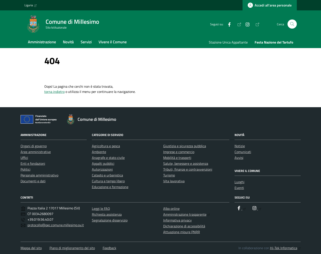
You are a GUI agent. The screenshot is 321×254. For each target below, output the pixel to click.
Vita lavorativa (174, 181)
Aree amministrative (36, 151)
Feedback (109, 248)
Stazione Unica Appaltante (228, 42)
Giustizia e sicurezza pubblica (184, 146)
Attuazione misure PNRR (181, 232)
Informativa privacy (177, 220)
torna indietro (54, 91)
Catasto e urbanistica (107, 175)
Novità (68, 42)
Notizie (240, 146)
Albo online (171, 208)
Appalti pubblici (103, 163)
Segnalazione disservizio (110, 220)
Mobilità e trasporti (177, 157)
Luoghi (239, 181)
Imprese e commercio (178, 151)
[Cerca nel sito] (292, 24)
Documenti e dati (33, 181)
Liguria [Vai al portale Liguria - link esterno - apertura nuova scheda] (30, 5)
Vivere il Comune (113, 42)
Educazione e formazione (110, 186)
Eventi (239, 187)
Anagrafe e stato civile (108, 157)
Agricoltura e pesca (106, 146)
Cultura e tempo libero (108, 181)
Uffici (24, 157)
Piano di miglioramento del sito (72, 248)
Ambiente (99, 151)
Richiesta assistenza (107, 214)
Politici (25, 169)
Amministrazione (42, 42)
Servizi (86, 42)
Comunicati (243, 151)
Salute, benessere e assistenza (185, 163)
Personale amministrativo (39, 175)
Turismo (169, 175)
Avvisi (239, 157)
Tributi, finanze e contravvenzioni (187, 169)
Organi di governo (34, 146)
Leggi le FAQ (101, 208)
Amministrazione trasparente (186, 214)
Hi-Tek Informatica (285, 248)
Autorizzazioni (102, 169)
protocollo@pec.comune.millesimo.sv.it (55, 225)
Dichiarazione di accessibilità (184, 226)
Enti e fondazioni (33, 163)
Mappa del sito (31, 248)
